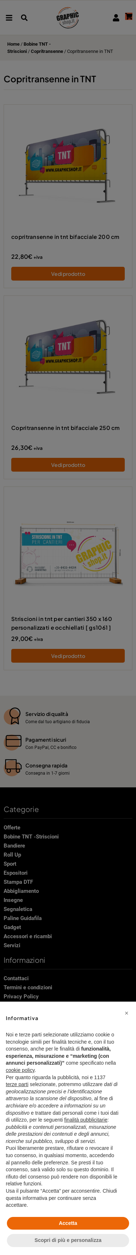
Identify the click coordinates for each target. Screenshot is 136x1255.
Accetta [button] (68, 1223)
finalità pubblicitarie (85, 1120)
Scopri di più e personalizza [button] (67, 1240)
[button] (126, 1013)
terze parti (17, 1084)
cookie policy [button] (20, 1070)
